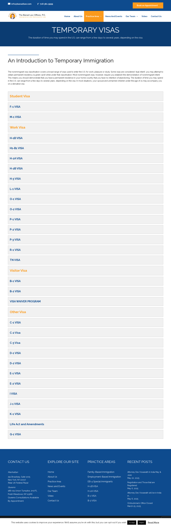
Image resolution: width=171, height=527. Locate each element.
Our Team (132, 16)
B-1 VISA (15, 281)
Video (144, 16)
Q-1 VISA (15, 434)
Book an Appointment (147, 5)
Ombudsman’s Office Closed (140, 503)
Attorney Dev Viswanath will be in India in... (144, 494)
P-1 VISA (15, 219)
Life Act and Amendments (27, 424)
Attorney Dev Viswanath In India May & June (144, 473)
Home (67, 16)
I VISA (13, 393)
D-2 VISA (15, 363)
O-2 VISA (15, 209)
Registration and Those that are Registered (141, 484)
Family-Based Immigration (101, 472)
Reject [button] (141, 523)
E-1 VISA (15, 373)
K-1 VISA (15, 414)
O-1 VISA (15, 199)
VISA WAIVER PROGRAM (25, 301)
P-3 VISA (15, 239)
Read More (153, 522)
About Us (78, 16)
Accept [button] (132, 523)
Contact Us (156, 16)
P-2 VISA (15, 229)
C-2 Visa (15, 332)
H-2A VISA (16, 158)
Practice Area (94, 16)
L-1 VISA (15, 189)
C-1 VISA (15, 322)
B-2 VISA (15, 291)
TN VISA (15, 260)
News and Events (113, 16)
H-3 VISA (15, 178)
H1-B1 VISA (17, 148)
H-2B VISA (16, 168)
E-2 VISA (15, 383)
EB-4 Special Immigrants (100, 481)
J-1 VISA (15, 404)
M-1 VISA (15, 117)
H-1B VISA (16, 138)
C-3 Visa (15, 342)
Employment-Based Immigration (104, 476)
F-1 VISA (15, 106)
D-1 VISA (15, 353)
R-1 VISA (15, 250)
